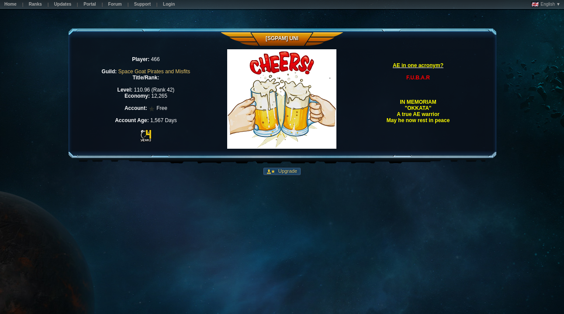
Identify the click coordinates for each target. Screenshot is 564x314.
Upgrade (287, 171)
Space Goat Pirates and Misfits (154, 71)
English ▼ (546, 4)
